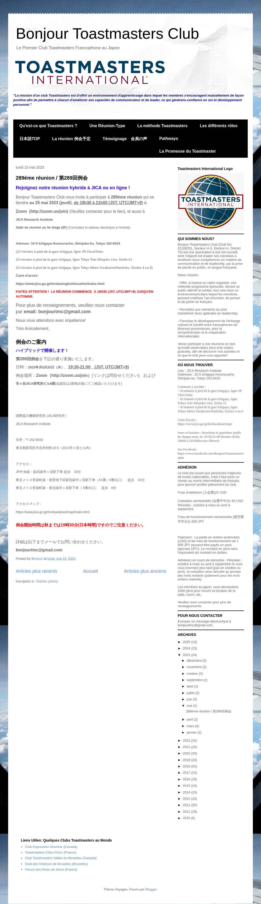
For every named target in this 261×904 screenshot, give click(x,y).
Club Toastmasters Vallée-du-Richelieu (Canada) (61, 858)
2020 (187, 753)
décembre (194, 660)
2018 (187, 766)
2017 (187, 773)
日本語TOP (29, 139)
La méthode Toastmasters (162, 126)
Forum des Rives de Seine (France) (51, 869)
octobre (193, 673)
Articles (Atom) (47, 581)
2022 (187, 740)
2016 (187, 779)
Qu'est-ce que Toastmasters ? (48, 126)
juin (190, 699)
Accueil (90, 571)
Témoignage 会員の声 (125, 139)
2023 (187, 655)
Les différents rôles (219, 126)
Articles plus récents (36, 571)
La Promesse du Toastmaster (187, 151)
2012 (187, 805)
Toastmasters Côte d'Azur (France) (50, 852)
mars (191, 726)
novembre (194, 667)
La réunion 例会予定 (71, 139)
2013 (187, 799)
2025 (187, 642)
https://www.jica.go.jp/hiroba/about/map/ (205, 424)
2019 (187, 760)
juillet (191, 693)
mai (190, 706)
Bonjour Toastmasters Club (107, 33)
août (190, 686)
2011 (187, 812)
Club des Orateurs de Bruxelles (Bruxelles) (56, 864)
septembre (195, 680)
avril (190, 719)
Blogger (150, 889)
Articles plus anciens (145, 571)
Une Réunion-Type (107, 126)
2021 (187, 747)
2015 (187, 786)
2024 (187, 648)
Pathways (168, 138)
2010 (187, 818)
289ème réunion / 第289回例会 (52, 178)
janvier (192, 732)
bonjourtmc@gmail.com (195, 625)
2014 (187, 792)
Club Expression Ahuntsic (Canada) (51, 847)
